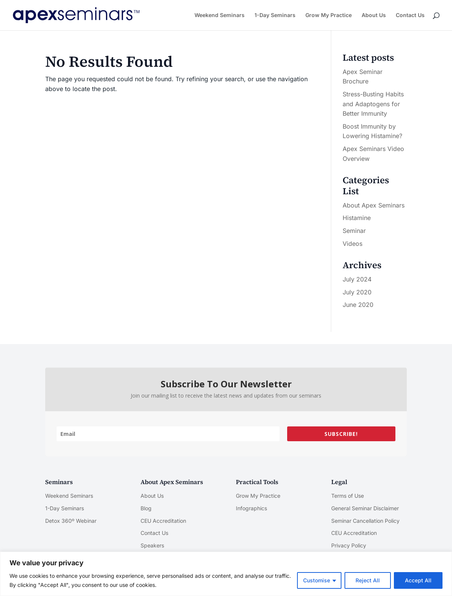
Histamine (357, 218)
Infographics (251, 508)
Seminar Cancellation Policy (365, 520)
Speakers (152, 545)
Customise (316, 580)
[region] (226, 574)
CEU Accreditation (163, 520)
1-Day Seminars (275, 15)
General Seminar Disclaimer (365, 508)
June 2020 (358, 304)
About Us (374, 15)
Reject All (368, 580)
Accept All (418, 580)
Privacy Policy (348, 545)
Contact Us (410, 15)
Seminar (354, 230)
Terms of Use (347, 495)
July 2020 (357, 292)
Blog (146, 508)
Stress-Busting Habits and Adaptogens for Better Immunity (373, 103)
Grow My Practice (328, 15)
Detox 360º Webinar (70, 520)
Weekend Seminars (219, 15)
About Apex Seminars (374, 205)
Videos (352, 243)
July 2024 (357, 279)
